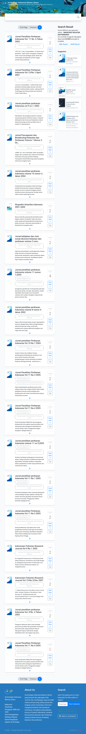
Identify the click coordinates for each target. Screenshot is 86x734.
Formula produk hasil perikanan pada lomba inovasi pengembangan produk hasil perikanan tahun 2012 (72, 75)
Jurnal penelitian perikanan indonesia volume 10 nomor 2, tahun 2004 (29, 173)
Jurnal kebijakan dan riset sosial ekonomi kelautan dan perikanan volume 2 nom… (28, 239)
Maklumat (8, 705)
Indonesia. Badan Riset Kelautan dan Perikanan (29, 585)
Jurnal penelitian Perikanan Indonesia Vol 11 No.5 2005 (28, 512)
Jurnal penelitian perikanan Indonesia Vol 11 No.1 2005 (28, 477)
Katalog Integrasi (11, 717)
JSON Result (74, 44)
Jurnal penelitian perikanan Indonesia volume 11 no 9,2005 (29, 442)
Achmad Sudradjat (22, 482)
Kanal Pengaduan (11, 720)
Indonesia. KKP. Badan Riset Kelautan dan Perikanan (29, 46)
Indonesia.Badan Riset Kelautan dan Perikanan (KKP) (29, 110)
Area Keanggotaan (11, 715)
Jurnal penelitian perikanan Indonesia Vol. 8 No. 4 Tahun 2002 (28, 612)
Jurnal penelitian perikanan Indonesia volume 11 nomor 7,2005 (28, 272)
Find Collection (74, 704)
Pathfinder (8, 707)
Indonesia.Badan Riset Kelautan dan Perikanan (29, 383)
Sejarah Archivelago (12, 722)
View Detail (50, 51)
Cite (50, 57)
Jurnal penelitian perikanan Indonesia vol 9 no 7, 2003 (27, 104)
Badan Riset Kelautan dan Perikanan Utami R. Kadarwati (29, 211)
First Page (23, 27)
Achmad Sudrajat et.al (23, 278)
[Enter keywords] (63, 704)
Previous (33, 27)
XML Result (63, 44)
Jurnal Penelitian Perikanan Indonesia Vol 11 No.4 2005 (28, 406)
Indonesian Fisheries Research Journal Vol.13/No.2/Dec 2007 (29, 579)
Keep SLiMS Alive (67, 711)
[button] (30, 62)
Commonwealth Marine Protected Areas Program (72, 104)
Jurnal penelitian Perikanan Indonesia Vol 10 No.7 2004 (28, 341)
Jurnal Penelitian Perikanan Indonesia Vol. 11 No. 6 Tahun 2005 (29, 39)
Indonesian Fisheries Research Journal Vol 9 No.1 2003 (29, 547)
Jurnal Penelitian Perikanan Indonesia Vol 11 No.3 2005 (28, 373)
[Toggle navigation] (81, 3)
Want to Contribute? (67, 716)
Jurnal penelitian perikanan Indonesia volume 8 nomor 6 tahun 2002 (28, 309)
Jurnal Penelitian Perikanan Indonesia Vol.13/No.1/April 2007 (28, 72)
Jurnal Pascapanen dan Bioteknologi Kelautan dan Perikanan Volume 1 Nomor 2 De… (28, 139)
